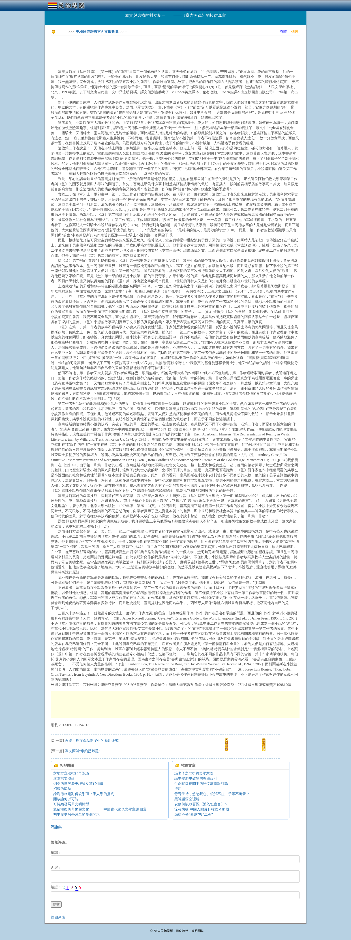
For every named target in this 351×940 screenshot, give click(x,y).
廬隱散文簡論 (64, 778)
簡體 (283, 32)
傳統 (294, 32)
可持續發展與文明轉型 (71, 804)
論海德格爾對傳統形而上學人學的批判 (83, 794)
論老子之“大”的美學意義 (193, 773)
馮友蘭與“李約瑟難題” (82, 751)
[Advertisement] (132, 49)
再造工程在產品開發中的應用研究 (92, 741)
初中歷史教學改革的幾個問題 (76, 814)
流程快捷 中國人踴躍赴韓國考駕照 (201, 809)
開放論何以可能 (65, 799)
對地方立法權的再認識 (71, 773)
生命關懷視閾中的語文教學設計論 (201, 783)
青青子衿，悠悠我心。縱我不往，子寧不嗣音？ (212, 794)
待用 (178, 789)
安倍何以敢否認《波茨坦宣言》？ (201, 804)
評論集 (56, 827)
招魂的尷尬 (62, 789)
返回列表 (58, 917)
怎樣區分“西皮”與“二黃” (193, 814)
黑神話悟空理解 (186, 799)
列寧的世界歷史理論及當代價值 (78, 783)
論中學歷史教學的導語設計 (195, 778)
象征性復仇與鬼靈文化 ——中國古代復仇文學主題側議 (99, 809)
